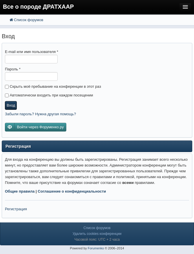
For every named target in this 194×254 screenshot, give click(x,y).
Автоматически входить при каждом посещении (49, 95)
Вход (11, 105)
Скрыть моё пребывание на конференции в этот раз (53, 86)
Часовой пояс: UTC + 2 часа (97, 239)
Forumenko (96, 248)
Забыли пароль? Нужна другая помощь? (40, 114)
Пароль (13, 69)
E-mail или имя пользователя (31, 52)
